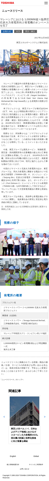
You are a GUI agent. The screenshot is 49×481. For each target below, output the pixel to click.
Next (45, 420)
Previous (4, 420)
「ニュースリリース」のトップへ (12, 379)
